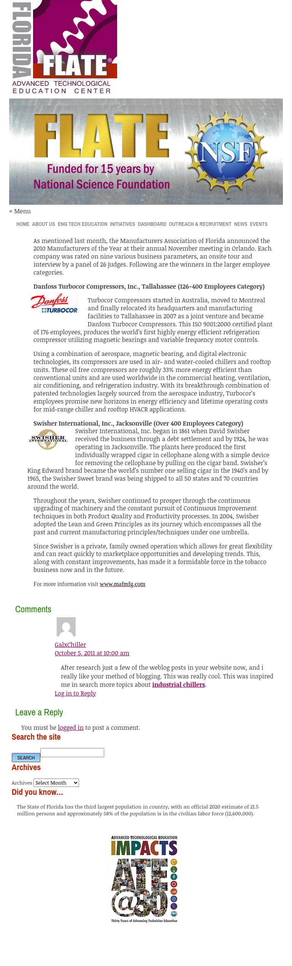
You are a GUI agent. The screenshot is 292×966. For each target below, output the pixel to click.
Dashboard (152, 223)
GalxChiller (70, 644)
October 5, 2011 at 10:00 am (92, 653)
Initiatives (122, 223)
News (241, 223)
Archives (22, 782)
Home (23, 223)
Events (258, 223)
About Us (43, 223)
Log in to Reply (75, 693)
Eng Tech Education (83, 223)
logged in (71, 727)
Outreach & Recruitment (200, 223)
